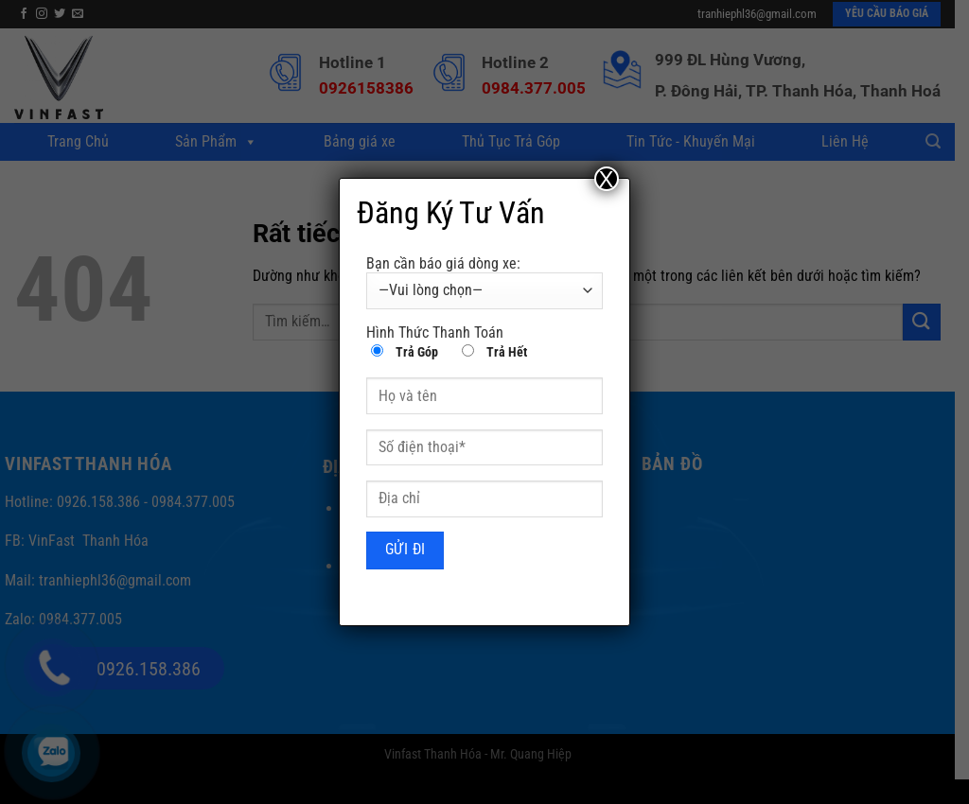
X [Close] (606, 178)
